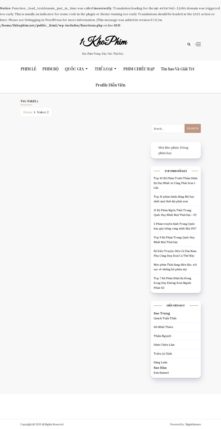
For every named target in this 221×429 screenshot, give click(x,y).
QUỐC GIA (74, 68)
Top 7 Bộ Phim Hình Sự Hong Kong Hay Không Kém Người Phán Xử (172, 282)
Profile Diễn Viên (110, 84)
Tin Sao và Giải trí (177, 68)
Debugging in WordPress (43, 19)
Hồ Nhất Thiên (163, 326)
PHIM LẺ (28, 68)
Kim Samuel (161, 372)
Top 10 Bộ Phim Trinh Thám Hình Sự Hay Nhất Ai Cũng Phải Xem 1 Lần (175, 182)
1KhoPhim (102, 41)
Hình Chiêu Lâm (164, 344)
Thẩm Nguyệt (162, 335)
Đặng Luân (160, 361)
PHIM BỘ (50, 68)
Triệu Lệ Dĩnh (163, 353)
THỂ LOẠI (104, 68)
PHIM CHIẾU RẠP (139, 68)
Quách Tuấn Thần (165, 317)
